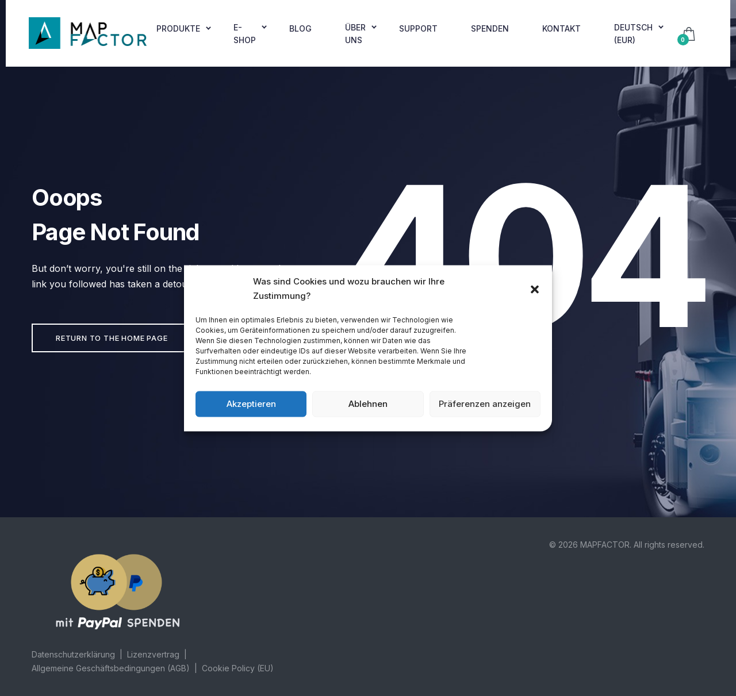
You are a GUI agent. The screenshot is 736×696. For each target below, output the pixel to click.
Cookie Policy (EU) (238, 668)
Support (418, 28)
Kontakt (561, 28)
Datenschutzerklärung (73, 654)
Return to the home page (111, 338)
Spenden (490, 28)
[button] (534, 288)
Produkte (178, 28)
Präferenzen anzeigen (485, 403)
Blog (300, 28)
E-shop (244, 33)
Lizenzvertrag (153, 654)
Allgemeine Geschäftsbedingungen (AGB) (111, 668)
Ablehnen (368, 403)
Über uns (355, 33)
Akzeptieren (251, 403)
